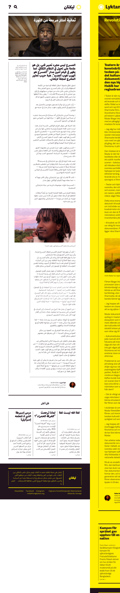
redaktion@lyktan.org (35, 493)
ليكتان (73, 7)
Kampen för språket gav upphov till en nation (109, 533)
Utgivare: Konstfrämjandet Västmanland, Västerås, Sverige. (65, 492)
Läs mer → (103, 579)
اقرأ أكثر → (77, 455)
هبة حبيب (63, 382)
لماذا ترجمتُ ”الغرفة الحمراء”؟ (44, 414)
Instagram (40, 491)
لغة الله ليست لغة (69, 412)
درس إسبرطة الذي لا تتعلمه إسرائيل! (23, 416)
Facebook (30, 491)
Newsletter (19, 491)
